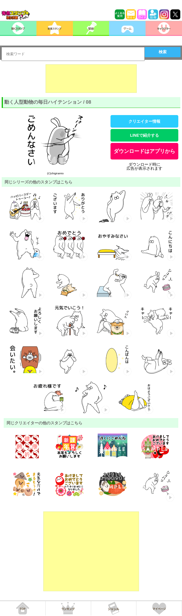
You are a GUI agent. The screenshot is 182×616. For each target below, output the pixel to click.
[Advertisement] (91, 78)
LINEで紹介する (144, 135)
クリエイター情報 (144, 121)
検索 (163, 52)
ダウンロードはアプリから (144, 151)
